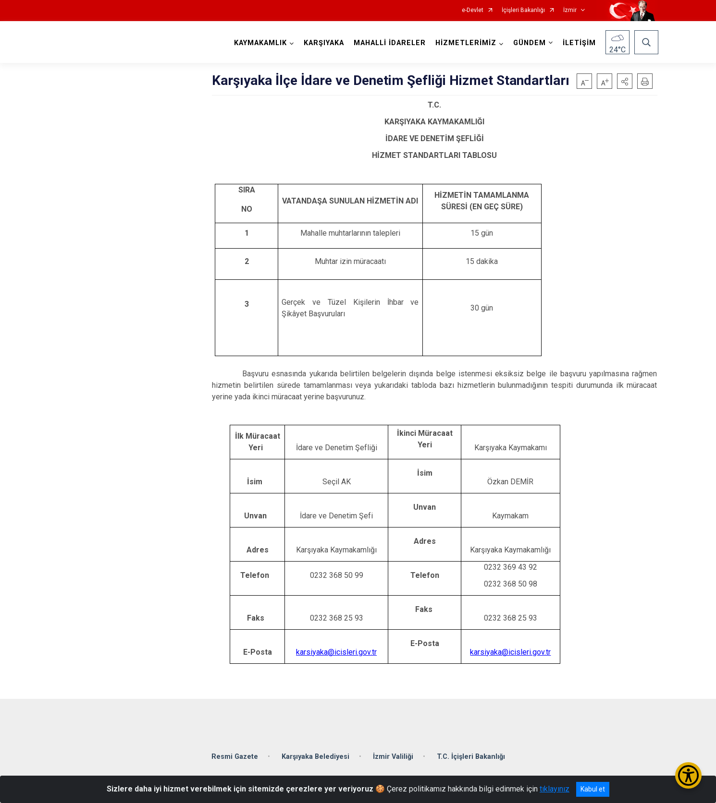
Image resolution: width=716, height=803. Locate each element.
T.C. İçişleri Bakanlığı (471, 753)
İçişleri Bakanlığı (523, 10)
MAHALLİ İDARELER (389, 43)
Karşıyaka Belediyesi (315, 753)
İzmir (570, 10)
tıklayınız (554, 788)
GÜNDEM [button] (528, 43)
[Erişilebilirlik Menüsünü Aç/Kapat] (688, 775)
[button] (624, 81)
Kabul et (592, 789)
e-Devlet (472, 10)
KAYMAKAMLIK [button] (259, 43)
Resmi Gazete (234, 753)
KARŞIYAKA (323, 43)
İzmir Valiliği (393, 753)
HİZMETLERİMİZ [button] (464, 43)
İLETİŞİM (578, 43)
